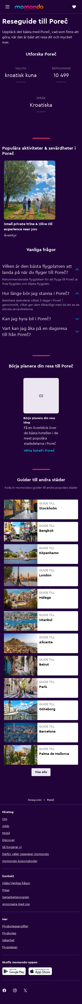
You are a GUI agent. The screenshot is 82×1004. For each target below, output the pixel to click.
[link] (41, 772)
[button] (7, 7)
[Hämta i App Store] (40, 971)
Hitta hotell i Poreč (39, 450)
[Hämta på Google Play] (14, 971)
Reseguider (35, 800)
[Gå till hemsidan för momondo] (29, 6)
